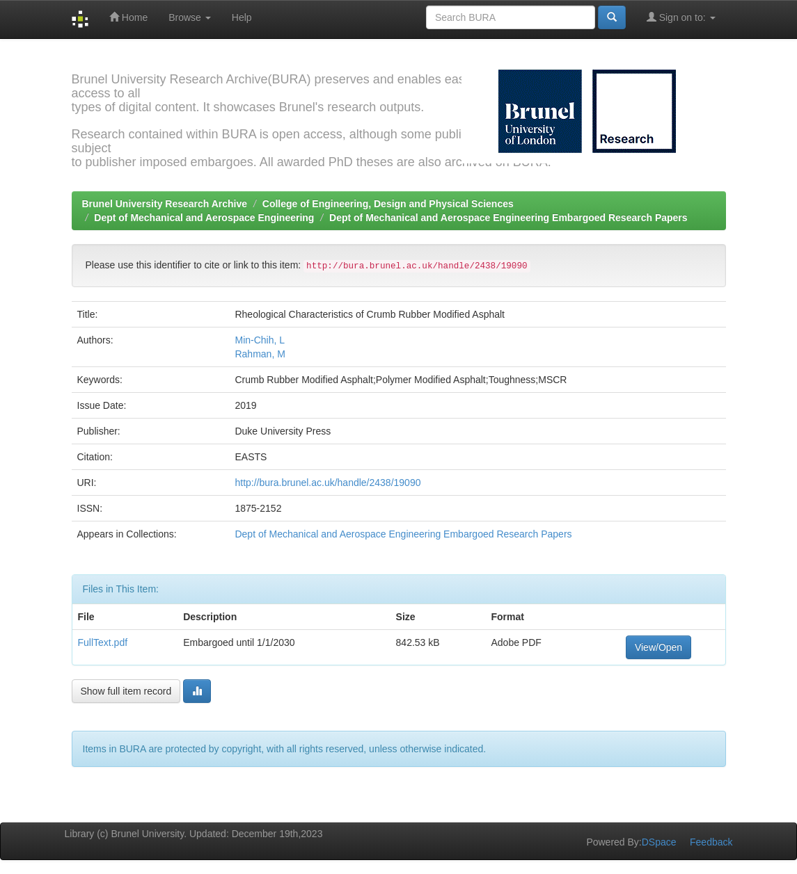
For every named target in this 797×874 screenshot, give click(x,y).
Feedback (711, 842)
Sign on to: (681, 17)
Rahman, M (260, 353)
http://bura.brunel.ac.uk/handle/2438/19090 (327, 482)
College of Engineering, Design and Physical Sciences (388, 203)
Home (128, 17)
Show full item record (126, 691)
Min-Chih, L (260, 340)
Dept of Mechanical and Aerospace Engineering (204, 217)
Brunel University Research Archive (165, 203)
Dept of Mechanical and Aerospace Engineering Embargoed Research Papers (508, 217)
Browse (189, 17)
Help (242, 17)
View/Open (658, 647)
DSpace (659, 842)
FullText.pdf (103, 642)
